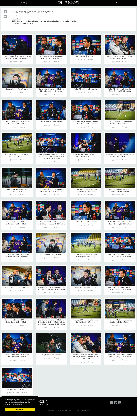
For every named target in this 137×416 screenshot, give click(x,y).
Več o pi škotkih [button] (17, 404)
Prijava (118, 3)
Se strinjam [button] (19, 409)
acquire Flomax (17, 19)
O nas (15, 3)
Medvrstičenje (23, 3)
